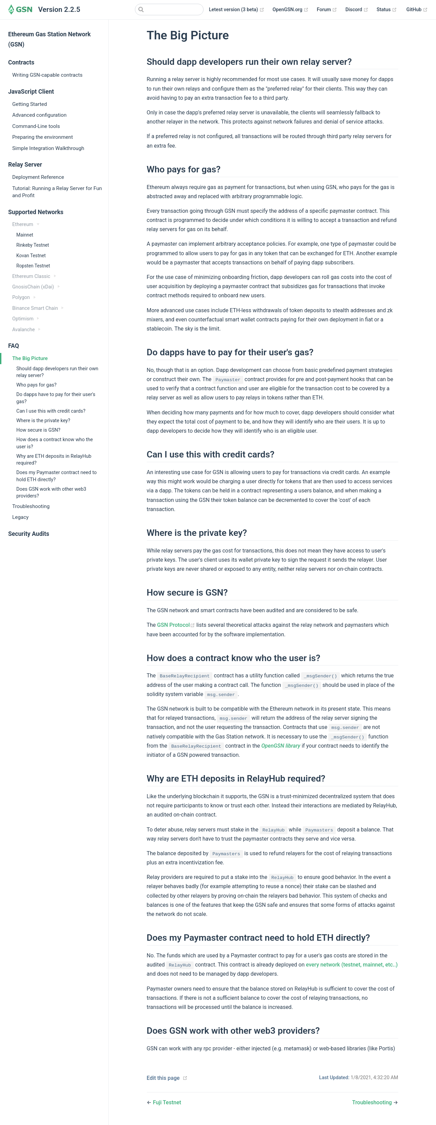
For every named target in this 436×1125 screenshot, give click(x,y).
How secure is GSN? (38, 430)
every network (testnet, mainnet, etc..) (352, 964)
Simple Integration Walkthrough (48, 148)
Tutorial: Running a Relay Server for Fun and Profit (57, 192)
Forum (327, 10)
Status (387, 10)
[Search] (169, 9)
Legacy (20, 517)
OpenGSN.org (291, 10)
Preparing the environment (42, 137)
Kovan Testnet (31, 255)
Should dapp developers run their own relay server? (57, 372)
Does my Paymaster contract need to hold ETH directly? (56, 476)
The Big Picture (30, 358)
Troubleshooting (31, 506)
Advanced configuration (39, 115)
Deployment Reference (38, 177)
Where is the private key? (43, 421)
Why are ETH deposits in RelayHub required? (53, 459)
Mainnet (24, 235)
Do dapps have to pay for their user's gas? (55, 398)
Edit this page (163, 1078)
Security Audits (28, 533)
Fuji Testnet (167, 1102)
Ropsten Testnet (33, 265)
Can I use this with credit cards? (50, 411)
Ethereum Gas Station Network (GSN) (49, 39)
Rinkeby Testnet (32, 245)
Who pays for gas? (36, 385)
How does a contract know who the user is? (54, 443)
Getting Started (29, 104)
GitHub (417, 10)
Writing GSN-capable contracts (47, 75)
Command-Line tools (36, 126)
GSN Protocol (176, 625)
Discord (356, 10)
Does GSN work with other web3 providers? (51, 492)
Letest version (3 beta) (236, 10)
